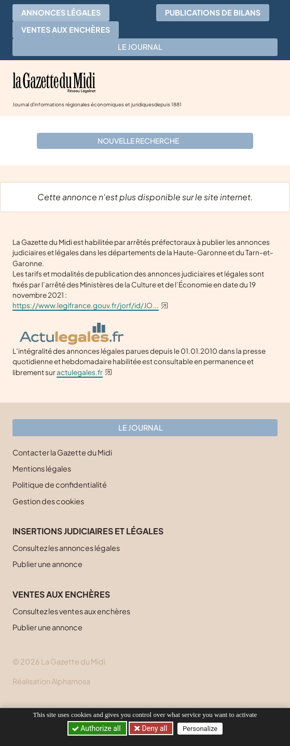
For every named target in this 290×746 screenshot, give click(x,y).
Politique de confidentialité (59, 484)
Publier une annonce (47, 564)
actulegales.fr (80, 372)
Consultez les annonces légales (66, 547)
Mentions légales (41, 468)
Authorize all (97, 728)
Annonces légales (61, 12)
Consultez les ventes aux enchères (71, 611)
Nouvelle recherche (144, 140)
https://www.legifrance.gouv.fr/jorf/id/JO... (85, 305)
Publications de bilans (212, 12)
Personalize (200, 729)
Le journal (145, 46)
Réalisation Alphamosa (51, 681)
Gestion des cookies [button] (48, 501)
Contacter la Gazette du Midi (62, 452)
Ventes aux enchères (65, 29)
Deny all (153, 728)
